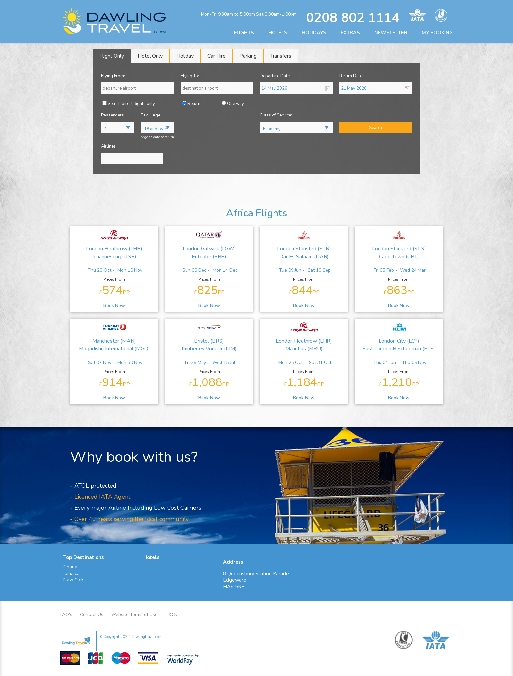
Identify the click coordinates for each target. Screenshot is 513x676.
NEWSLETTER (390, 32)
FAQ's (66, 615)
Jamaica (71, 573)
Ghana (70, 567)
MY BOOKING (437, 32)
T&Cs (171, 615)
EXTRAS (350, 32)
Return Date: (351, 76)
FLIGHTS (244, 32)
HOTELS (277, 32)
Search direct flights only (131, 104)
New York (73, 580)
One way (235, 104)
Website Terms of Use (134, 615)
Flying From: (113, 76)
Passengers (112, 115)
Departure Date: (275, 76)
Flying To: (190, 76)
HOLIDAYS (314, 32)
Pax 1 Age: (151, 115)
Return (193, 104)
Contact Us (91, 615)
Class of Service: (276, 115)
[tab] (112, 56)
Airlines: (109, 146)
